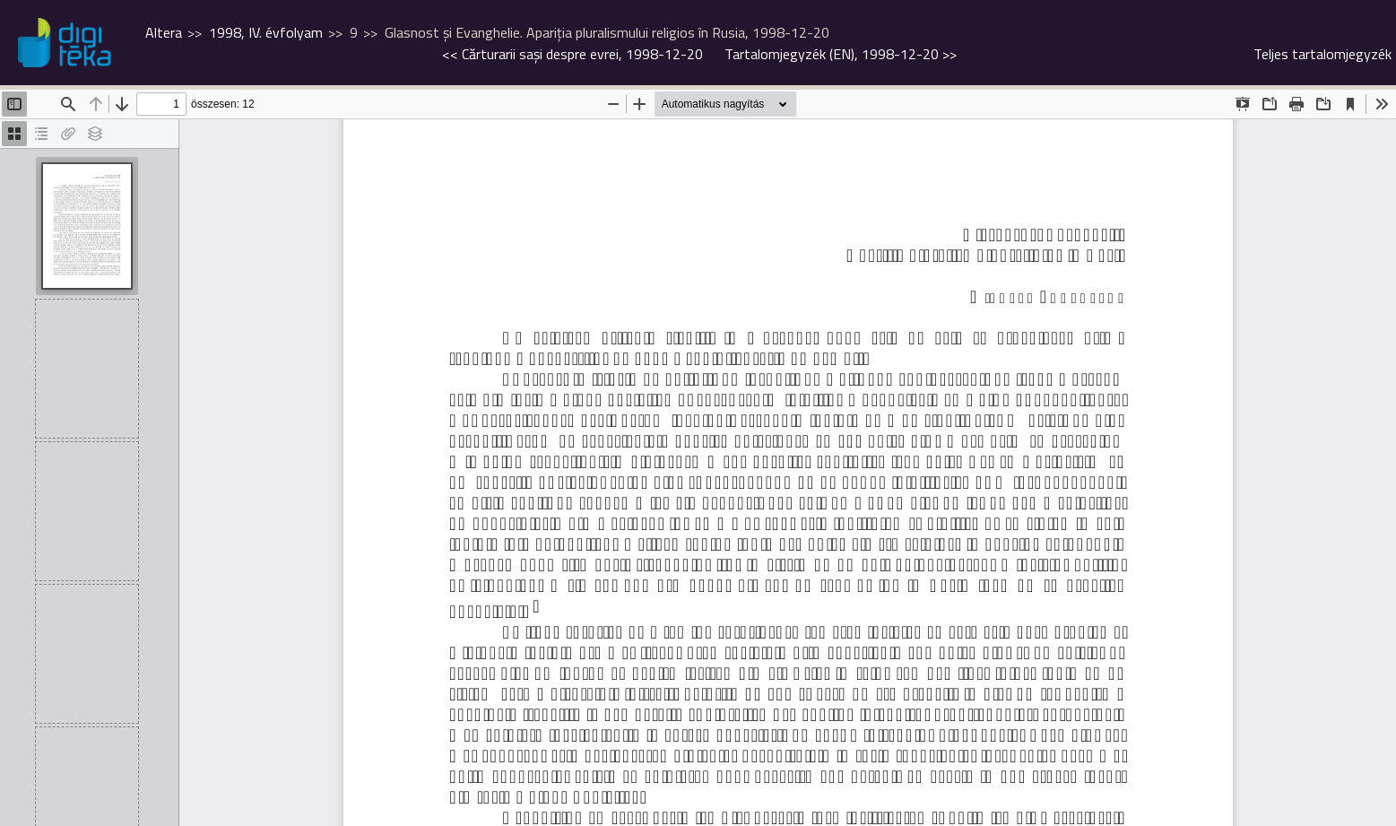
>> (840, 54)
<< (572, 54)
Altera (163, 32)
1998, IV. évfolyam (266, 32)
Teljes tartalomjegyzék (1322, 54)
